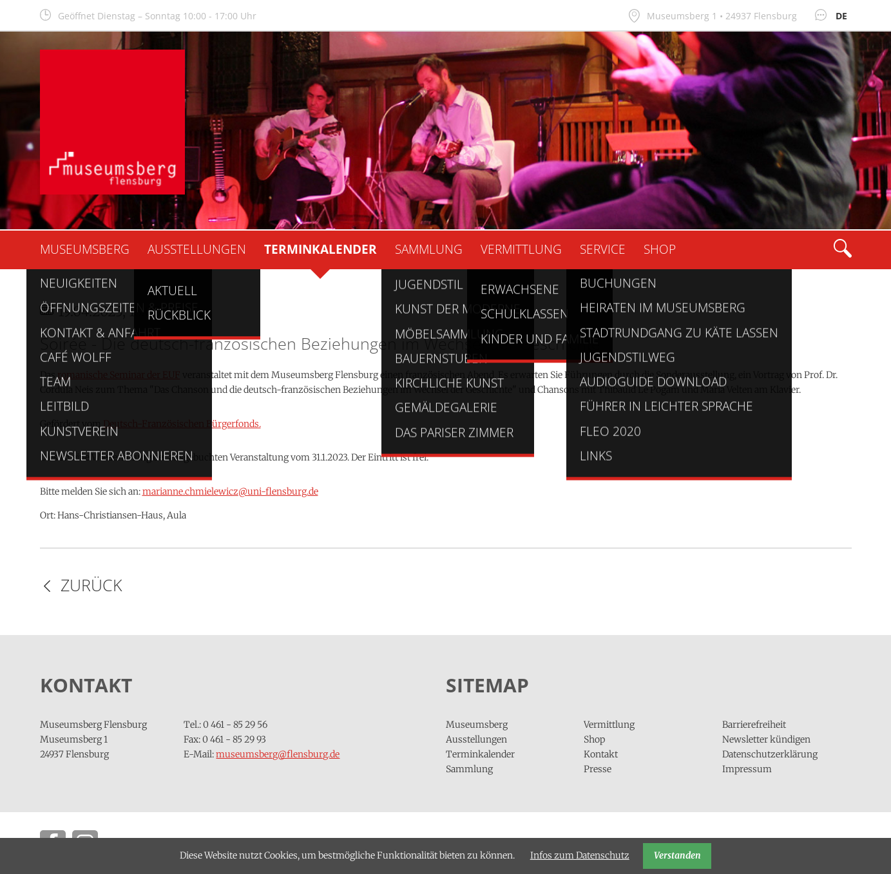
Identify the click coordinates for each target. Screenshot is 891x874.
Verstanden (677, 855)
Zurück (91, 585)
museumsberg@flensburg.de (278, 754)
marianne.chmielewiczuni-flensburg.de (230, 491)
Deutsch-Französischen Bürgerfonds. (182, 424)
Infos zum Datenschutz (579, 855)
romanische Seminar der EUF (118, 375)
